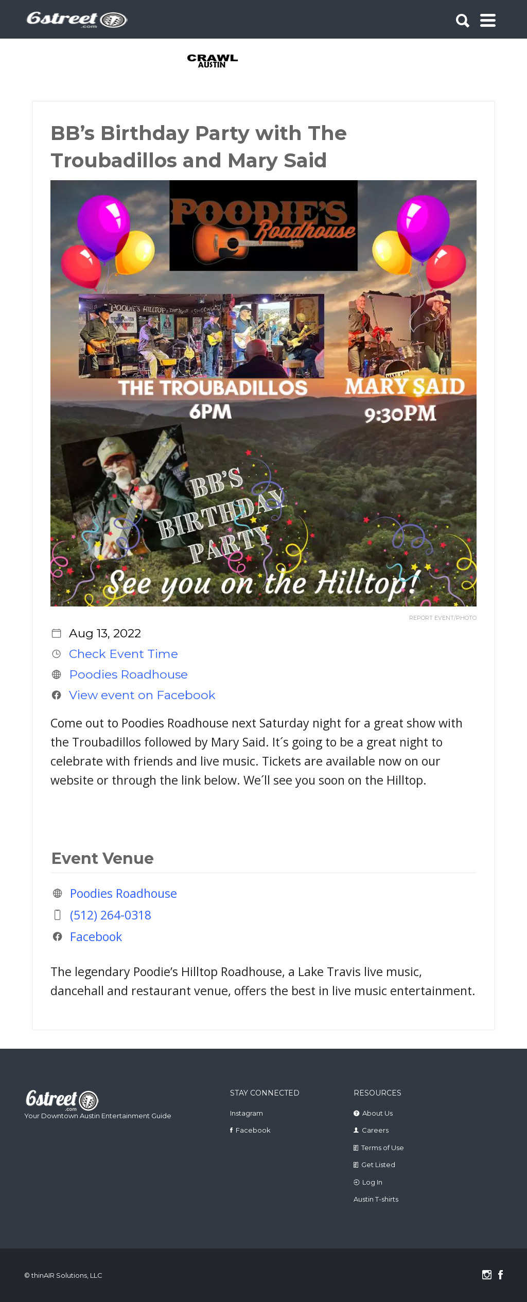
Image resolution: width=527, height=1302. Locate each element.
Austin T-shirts (376, 1199)
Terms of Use (382, 1147)
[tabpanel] (213, 62)
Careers (375, 1130)
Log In (372, 1182)
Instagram (246, 1113)
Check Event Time (123, 654)
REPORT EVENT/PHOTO (443, 618)
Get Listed (378, 1164)
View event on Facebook (142, 695)
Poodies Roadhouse (128, 674)
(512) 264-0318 (110, 915)
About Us (377, 1113)
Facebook (96, 936)
